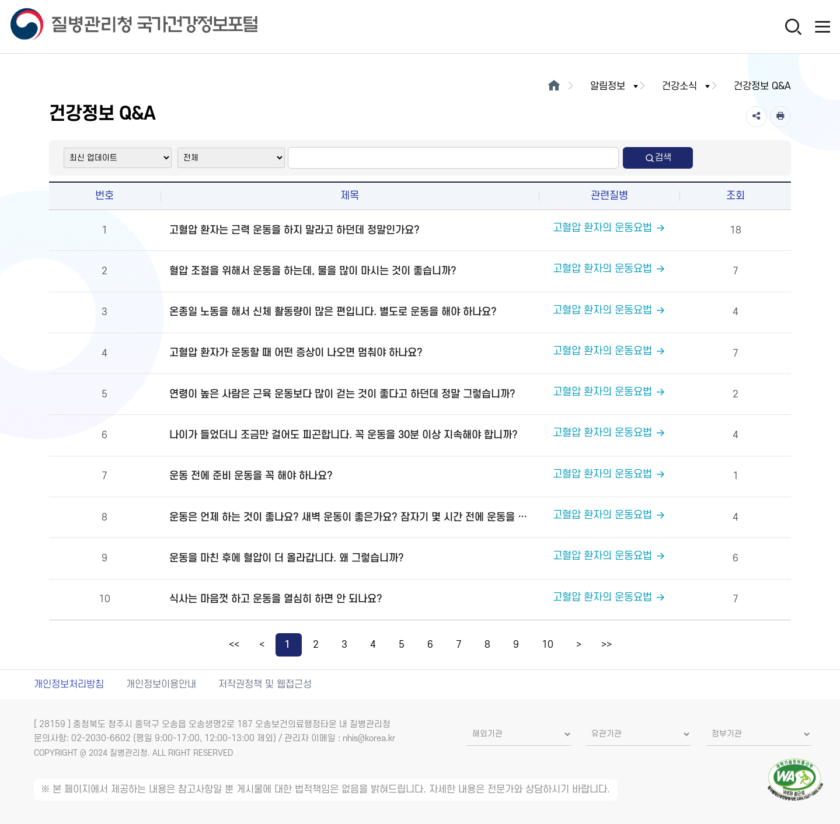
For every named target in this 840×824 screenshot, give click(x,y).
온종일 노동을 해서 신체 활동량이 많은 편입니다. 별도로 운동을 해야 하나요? (333, 311)
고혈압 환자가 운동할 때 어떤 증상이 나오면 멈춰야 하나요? (296, 352)
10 (547, 645)
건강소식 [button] (687, 86)
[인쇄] (780, 116)
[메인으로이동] (554, 86)
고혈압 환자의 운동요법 (609, 227)
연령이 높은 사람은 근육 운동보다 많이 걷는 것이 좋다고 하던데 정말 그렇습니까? (342, 394)
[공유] (756, 116)
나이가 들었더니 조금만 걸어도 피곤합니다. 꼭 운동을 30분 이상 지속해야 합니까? (343, 435)
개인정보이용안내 (161, 684)
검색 (657, 157)
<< (234, 645)
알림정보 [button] (615, 86)
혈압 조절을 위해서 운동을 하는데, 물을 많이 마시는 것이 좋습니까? (312, 271)
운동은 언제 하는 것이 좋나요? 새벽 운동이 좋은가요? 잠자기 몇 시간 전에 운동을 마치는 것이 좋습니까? (352, 517)
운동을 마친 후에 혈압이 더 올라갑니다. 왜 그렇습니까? (286, 558)
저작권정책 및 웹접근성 (265, 684)
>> (606, 645)
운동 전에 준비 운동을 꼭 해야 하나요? (251, 475)
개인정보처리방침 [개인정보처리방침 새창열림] (69, 684)
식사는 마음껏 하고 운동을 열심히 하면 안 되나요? (275, 599)
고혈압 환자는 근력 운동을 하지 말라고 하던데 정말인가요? (294, 230)
